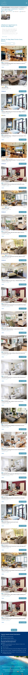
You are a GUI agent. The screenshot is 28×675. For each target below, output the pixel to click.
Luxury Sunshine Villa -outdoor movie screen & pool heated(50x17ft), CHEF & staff (12, 402)
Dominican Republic (14, 7)
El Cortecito (7, 65)
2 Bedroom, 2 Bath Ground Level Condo (10, 522)
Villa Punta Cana (5, 87)
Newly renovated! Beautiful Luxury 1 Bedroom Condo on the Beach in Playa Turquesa (13, 64)
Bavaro (7, 89)
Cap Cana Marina (8, 330)
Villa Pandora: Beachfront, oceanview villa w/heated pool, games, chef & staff (13, 378)
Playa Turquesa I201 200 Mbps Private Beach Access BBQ (14, 570)
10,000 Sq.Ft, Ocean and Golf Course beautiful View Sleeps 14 (14, 305)
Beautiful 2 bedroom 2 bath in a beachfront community (13, 497)
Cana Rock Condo (5, 208)
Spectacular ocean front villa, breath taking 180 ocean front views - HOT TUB (13, 185)
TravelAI (21, 671)
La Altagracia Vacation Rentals (8, 638)
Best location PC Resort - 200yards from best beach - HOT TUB (14, 136)
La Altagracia (22, 7)
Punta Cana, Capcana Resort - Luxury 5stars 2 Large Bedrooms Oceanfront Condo (12, 329)
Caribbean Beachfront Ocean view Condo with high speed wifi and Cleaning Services (14, 547)
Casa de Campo (8, 306)
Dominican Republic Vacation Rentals (9, 640)
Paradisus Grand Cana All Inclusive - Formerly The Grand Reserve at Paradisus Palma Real (13, 160)
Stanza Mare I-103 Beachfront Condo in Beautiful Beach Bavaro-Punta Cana (13, 450)
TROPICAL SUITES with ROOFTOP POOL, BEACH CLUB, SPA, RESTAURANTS (13, 257)
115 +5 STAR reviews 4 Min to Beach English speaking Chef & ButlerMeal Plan (14, 595)
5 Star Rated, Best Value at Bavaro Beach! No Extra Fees (13, 353)
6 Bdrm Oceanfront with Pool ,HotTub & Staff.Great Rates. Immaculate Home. (14, 619)
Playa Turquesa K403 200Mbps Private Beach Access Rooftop (13, 426)
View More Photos (5, 18)
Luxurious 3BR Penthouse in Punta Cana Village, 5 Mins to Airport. (13, 112)
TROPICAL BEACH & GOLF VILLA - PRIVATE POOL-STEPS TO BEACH (13, 281)
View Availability (22, 67)
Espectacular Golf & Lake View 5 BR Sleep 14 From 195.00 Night (14, 474)
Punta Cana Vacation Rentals (8, 636)
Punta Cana (3, 65)
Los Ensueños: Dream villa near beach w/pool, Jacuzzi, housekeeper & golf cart (13, 233)
